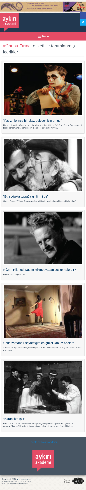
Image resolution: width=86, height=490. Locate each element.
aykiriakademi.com (24, 479)
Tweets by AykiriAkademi (43, 442)
